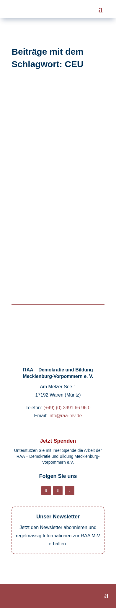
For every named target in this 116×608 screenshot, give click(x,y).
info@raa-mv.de (65, 415)
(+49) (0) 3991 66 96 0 (67, 407)
